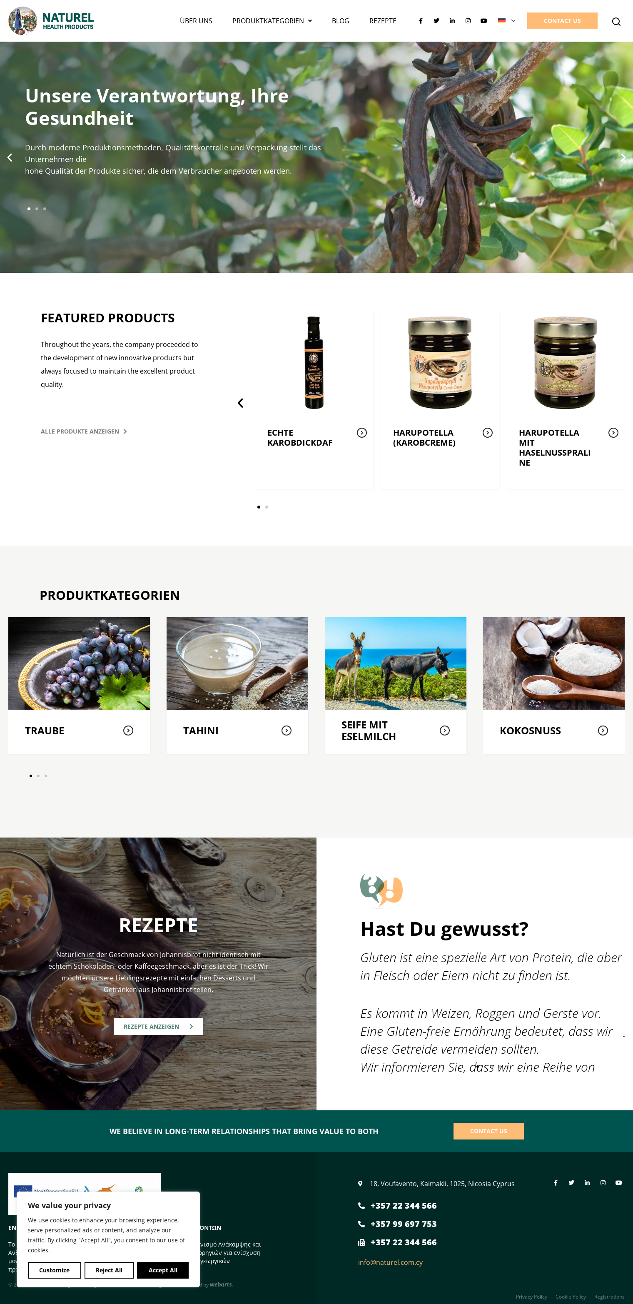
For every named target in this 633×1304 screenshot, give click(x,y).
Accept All (163, 1270)
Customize (54, 1270)
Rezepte (382, 20)
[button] (616, 21)
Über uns (196, 20)
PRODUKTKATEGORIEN (272, 20)
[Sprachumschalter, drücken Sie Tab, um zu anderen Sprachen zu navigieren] (506, 20)
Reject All (109, 1270)
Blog (340, 20)
